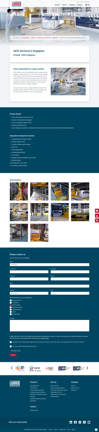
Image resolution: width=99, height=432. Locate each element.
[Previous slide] (12, 368)
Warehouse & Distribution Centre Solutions (38, 395)
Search (73, 429)
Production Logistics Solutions (38, 392)
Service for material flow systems (59, 390)
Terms (68, 429)
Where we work (75, 388)
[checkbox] (49, 308)
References (86, 1)
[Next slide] (87, 368)
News (78, 1)
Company (72, 5)
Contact (80, 5)
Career (81, 1)
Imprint (56, 429)
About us (73, 386)
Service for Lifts (55, 386)
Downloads (33, 401)
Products (58, 5)
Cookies (50, 429)
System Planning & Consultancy (38, 398)
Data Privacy (62, 429)
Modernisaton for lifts (56, 392)
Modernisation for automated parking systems (58, 395)
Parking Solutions (34, 386)
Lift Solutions (33, 388)
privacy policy (45, 338)
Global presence (34, 410)
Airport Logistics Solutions (37, 390)
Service (65, 5)
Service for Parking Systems (58, 388)
